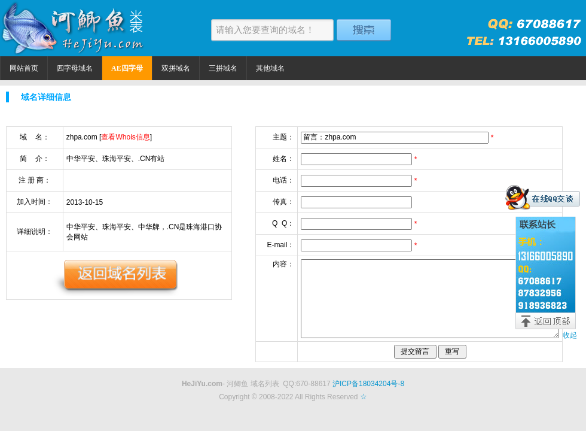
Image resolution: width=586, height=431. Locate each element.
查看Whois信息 (125, 137)
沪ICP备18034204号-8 (368, 384)
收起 (570, 335)
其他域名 (270, 68)
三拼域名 (223, 68)
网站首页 (24, 68)
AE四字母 (127, 68)
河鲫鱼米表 (74, 28)
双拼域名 (175, 68)
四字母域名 (75, 68)
